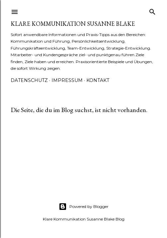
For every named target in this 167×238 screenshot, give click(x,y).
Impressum (67, 80)
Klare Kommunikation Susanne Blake (73, 23)
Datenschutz (29, 80)
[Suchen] (152, 10)
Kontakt (97, 80)
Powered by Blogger (84, 207)
